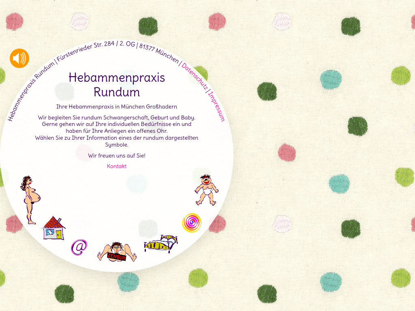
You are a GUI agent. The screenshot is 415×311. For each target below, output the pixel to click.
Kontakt (117, 166)
